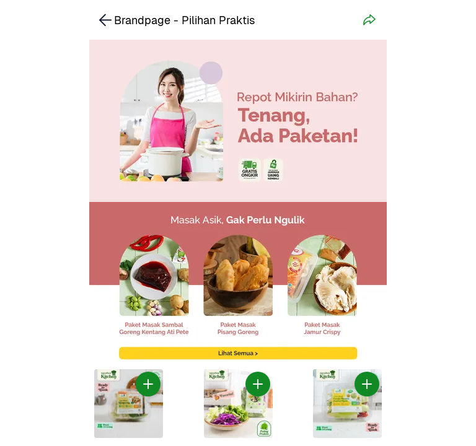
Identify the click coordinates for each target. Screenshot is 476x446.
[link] (238, 283)
